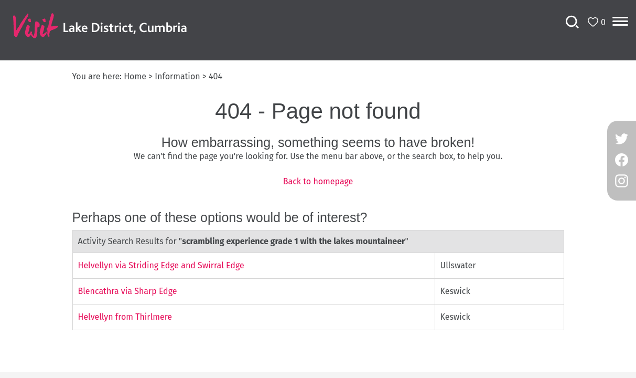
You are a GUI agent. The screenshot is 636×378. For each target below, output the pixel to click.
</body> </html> (318, 189)
